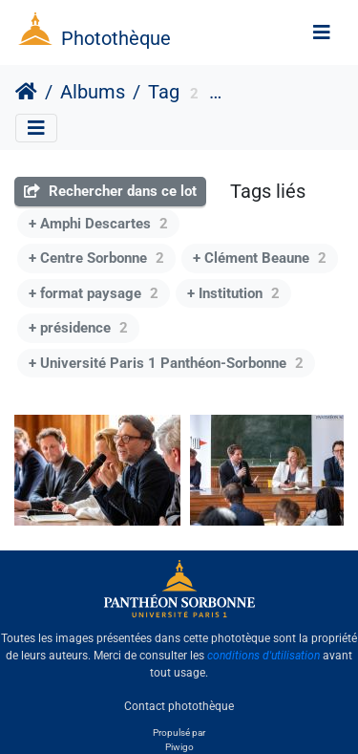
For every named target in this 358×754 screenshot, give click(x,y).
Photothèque (116, 38)
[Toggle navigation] (322, 32)
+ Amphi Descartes (98, 223)
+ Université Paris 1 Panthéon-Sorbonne (166, 363)
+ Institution (233, 293)
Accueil (26, 91)
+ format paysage (93, 293)
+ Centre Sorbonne (96, 258)
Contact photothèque (179, 705)
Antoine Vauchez (277, 94)
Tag (163, 91)
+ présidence (78, 327)
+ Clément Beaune (259, 258)
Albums (92, 91)
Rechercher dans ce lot (110, 191)
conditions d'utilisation (263, 655)
